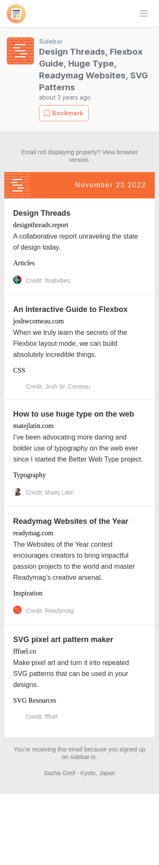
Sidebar (51, 41)
